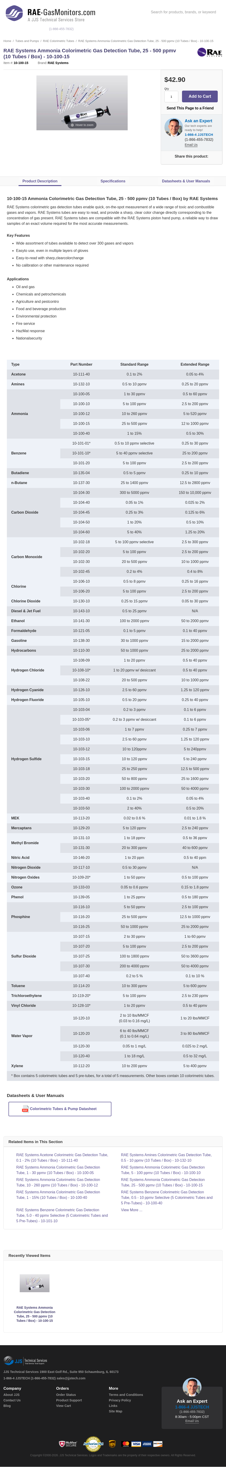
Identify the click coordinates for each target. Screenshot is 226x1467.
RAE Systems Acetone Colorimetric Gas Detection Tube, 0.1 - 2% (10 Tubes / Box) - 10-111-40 (62, 1158)
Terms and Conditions (126, 1395)
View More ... (131, 1210)
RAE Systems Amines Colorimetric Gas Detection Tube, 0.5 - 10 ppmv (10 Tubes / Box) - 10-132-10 (166, 1158)
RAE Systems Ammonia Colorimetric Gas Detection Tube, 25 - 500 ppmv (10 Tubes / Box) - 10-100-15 (163, 1182)
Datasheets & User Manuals (186, 181)
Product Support (68, 1400)
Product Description (40, 181)
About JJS (11, 1395)
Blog (7, 1406)
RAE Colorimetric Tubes (59, 41)
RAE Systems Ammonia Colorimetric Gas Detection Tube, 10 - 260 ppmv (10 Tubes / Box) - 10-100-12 (58, 1182)
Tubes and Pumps (27, 41)
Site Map (115, 1411)
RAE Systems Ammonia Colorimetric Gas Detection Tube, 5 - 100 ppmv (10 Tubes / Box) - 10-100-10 (163, 1170)
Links (113, 1406)
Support (211, 29)
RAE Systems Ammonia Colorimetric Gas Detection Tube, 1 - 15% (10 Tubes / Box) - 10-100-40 (58, 1195)
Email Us (191, 145)
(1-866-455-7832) (61, 29)
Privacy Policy (120, 1400)
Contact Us (11, 1400)
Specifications (113, 181)
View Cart (63, 1406)
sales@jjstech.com (71, 1378)
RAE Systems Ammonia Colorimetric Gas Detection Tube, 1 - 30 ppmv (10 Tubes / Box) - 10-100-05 (58, 1170)
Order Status (66, 1395)
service (190, 29)
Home (7, 41)
